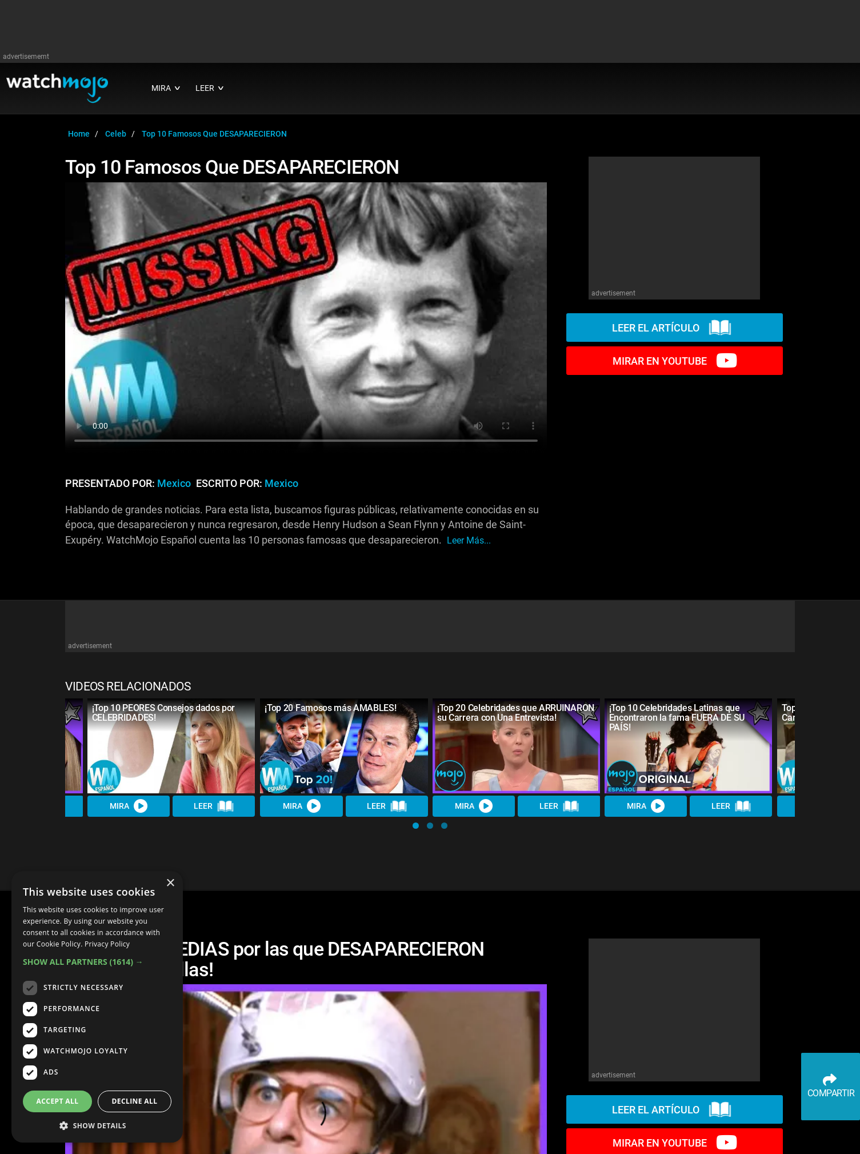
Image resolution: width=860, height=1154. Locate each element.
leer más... (469, 540)
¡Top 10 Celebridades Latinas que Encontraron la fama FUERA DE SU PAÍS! (677, 717)
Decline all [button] (135, 1101)
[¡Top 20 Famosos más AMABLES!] (344, 745)
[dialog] (97, 1007)
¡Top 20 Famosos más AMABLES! (330, 707)
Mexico (174, 483)
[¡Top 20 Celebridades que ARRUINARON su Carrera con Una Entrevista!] (517, 745)
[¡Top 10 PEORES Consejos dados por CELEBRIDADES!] (171, 745)
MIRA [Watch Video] (128, 806)
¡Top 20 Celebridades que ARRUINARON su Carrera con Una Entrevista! (515, 712)
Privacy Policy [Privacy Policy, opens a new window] (107, 944)
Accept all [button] (58, 1101)
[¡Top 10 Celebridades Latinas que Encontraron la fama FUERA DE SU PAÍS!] (689, 745)
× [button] (170, 883)
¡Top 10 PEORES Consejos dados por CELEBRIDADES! (163, 712)
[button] (416, 826)
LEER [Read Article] (214, 805)
